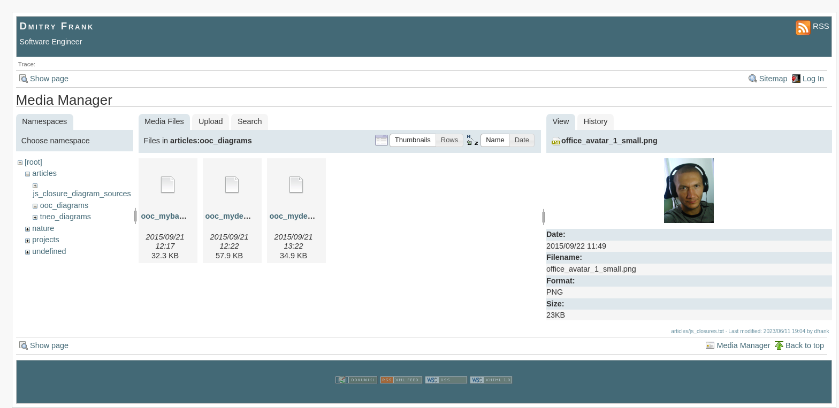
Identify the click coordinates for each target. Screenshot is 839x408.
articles (44, 173)
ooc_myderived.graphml (249, 216)
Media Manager (743, 345)
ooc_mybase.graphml (180, 216)
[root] (33, 162)
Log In (813, 78)
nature (43, 228)
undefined (49, 251)
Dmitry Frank (57, 26)
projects (45, 239)
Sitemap (773, 78)
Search (250, 121)
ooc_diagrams (64, 205)
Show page (49, 78)
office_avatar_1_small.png (609, 140)
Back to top (804, 345)
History (596, 121)
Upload (211, 121)
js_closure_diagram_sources (82, 193)
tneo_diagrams (65, 216)
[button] (413, 140)
